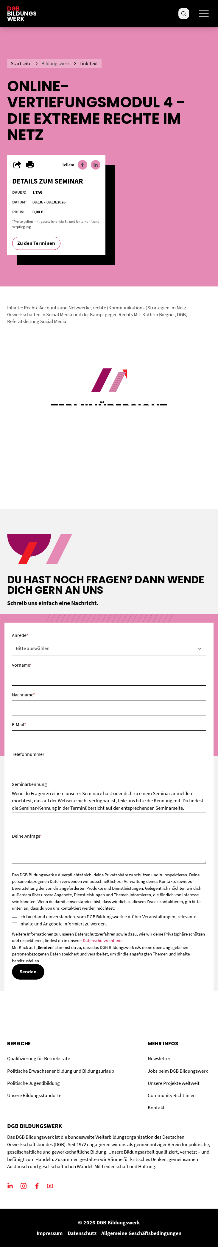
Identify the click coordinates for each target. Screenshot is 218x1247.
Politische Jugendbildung (33, 1083)
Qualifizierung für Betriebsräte (38, 1058)
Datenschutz (82, 1233)
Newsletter (159, 1058)
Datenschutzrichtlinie (102, 940)
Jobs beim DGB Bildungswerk (178, 1071)
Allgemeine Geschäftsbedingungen (141, 1233)
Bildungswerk (55, 63)
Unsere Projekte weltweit (174, 1083)
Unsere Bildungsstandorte (34, 1095)
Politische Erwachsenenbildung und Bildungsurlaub (60, 1071)
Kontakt (156, 1108)
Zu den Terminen (36, 243)
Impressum (50, 1233)
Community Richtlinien (172, 1095)
